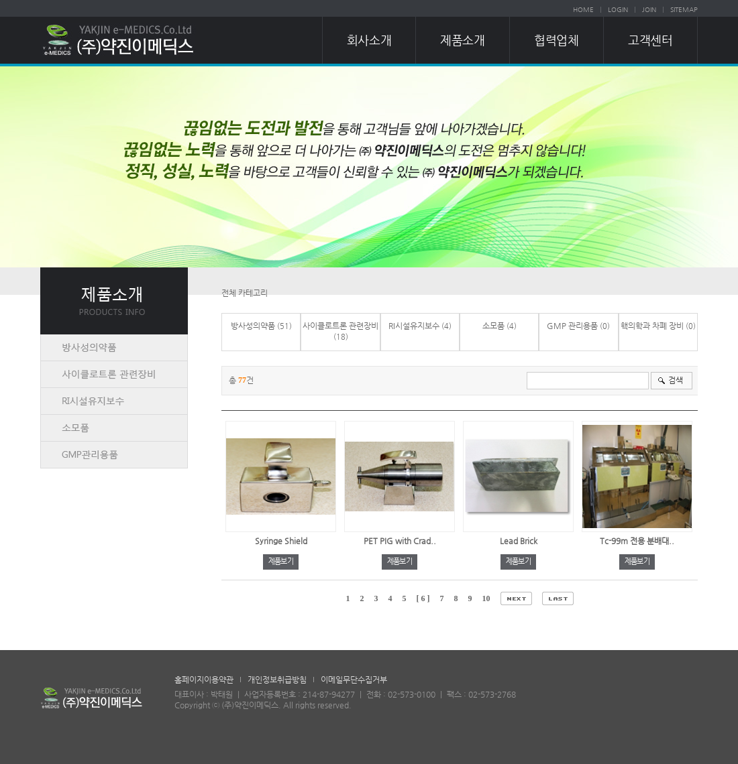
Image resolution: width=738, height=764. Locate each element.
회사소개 (369, 40)
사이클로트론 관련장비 (340, 325)
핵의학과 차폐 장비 (652, 325)
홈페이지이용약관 (203, 679)
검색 (675, 380)
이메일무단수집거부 (354, 679)
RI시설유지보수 (413, 325)
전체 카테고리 (244, 293)
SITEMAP (684, 9)
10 (486, 598)
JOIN (649, 9)
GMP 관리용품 (572, 325)
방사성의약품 (253, 325)
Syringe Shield (281, 541)
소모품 (493, 325)
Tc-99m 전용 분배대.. (637, 541)
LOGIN (618, 9)
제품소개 (462, 40)
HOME (583, 9)
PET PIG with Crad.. (400, 541)
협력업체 (556, 40)
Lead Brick (518, 541)
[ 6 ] (423, 598)
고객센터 (650, 40)
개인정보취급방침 (277, 679)
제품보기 (280, 561)
